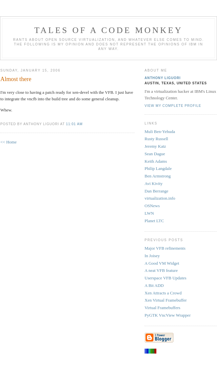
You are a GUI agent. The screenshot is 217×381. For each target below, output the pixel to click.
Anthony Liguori (163, 78)
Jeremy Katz (155, 146)
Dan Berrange (156, 191)
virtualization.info (160, 198)
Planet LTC (154, 220)
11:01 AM (74, 124)
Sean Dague (155, 153)
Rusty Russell (156, 138)
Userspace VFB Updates (166, 277)
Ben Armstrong (158, 176)
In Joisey (152, 255)
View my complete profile (173, 106)
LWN (149, 213)
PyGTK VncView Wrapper (167, 315)
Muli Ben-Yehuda (160, 131)
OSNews (152, 205)
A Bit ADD (154, 285)
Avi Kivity (154, 183)
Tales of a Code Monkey (108, 30)
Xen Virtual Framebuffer (166, 300)
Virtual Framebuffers (162, 307)
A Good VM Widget (162, 263)
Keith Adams (156, 161)
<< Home (8, 142)
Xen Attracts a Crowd (163, 292)
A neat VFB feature (161, 270)
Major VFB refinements (165, 248)
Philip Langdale (158, 168)
